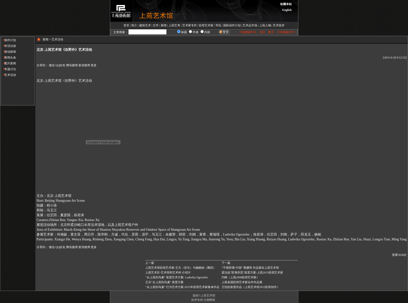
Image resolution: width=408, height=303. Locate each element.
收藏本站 (286, 4)
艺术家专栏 (189, 25)
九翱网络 (209, 300)
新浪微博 (84, 65)
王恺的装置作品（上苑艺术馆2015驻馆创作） (251, 287)
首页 (126, 25)
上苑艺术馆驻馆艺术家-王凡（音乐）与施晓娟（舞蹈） (180, 267)
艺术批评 (279, 25)
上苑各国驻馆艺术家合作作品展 (242, 282)
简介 (134, 25)
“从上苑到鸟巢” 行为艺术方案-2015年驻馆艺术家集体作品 (182, 287)
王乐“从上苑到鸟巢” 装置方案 (164, 282)
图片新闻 (8, 63)
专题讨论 (8, 69)
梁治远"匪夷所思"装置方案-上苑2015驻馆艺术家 (252, 272)
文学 (156, 25)
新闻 (164, 25)
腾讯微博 (72, 65)
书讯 (218, 25)
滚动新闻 (8, 51)
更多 (94, 65)
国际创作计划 (232, 25)
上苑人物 (265, 25)
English (287, 10)
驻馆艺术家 (206, 25)
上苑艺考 (174, 25)
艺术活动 (8, 75)
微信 (52, 65)
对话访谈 (8, 46)
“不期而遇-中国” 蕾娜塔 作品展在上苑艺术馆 (250, 267)
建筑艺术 (145, 25)
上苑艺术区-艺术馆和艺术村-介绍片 (168, 272)
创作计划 (8, 40)
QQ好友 (60, 65)
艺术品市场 (250, 25)
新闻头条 (8, 57)
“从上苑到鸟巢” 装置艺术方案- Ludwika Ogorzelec (176, 277)
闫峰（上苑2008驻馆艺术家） (240, 277)
